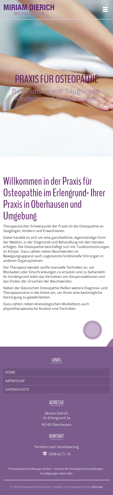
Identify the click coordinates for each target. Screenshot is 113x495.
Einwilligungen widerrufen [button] (56, 473)
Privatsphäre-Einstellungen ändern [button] (30, 469)
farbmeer (97, 487)
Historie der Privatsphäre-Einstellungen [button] (78, 469)
